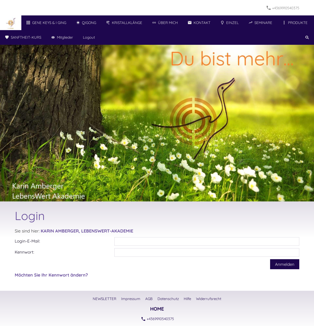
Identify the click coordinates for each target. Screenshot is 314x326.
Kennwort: (24, 252)
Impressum (130, 298)
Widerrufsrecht (208, 298)
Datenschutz (168, 298)
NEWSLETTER (104, 298)
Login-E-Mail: (27, 241)
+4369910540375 (283, 8)
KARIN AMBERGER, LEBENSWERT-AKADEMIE (87, 231)
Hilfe (187, 298)
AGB (149, 298)
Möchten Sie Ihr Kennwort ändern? (51, 275)
